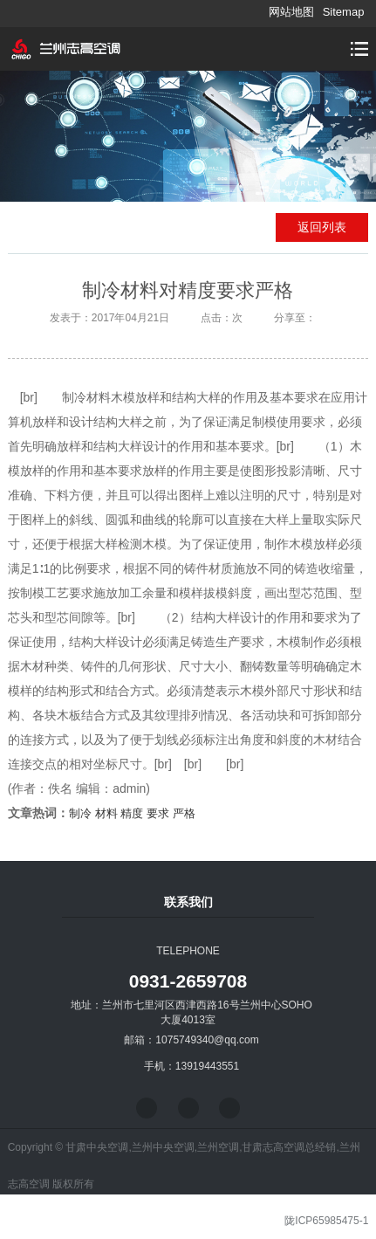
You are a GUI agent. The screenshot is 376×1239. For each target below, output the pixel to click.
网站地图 (291, 11)
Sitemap (344, 11)
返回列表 (321, 227)
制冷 (80, 813)
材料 (106, 813)
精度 (131, 813)
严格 (184, 813)
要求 (158, 813)
